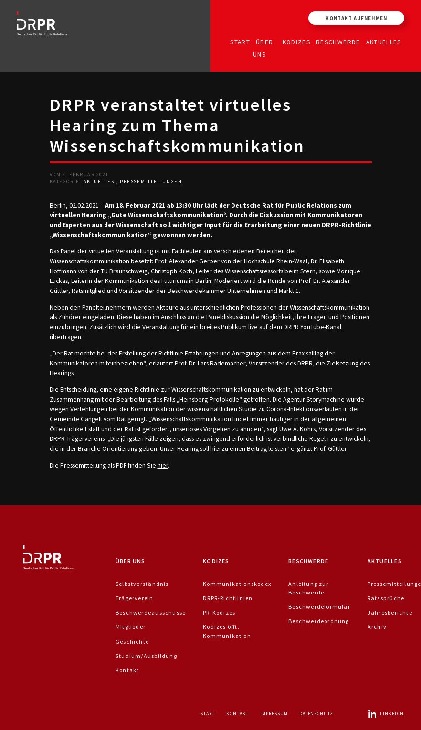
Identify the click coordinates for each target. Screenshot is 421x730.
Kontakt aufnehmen (356, 18)
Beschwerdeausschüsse (151, 612)
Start (240, 42)
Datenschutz (316, 713)
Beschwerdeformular (319, 606)
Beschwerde (338, 42)
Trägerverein (135, 598)
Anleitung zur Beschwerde (308, 588)
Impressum (274, 713)
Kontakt (127, 670)
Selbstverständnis (142, 583)
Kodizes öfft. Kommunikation (227, 631)
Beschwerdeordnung (318, 621)
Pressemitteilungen (151, 181)
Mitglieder (131, 626)
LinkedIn (386, 713)
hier (163, 465)
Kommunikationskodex (237, 583)
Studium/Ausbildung (146, 655)
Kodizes (296, 42)
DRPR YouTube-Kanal (312, 327)
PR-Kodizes (219, 612)
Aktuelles (383, 42)
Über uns (263, 48)
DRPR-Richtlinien (228, 598)
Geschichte (132, 641)
